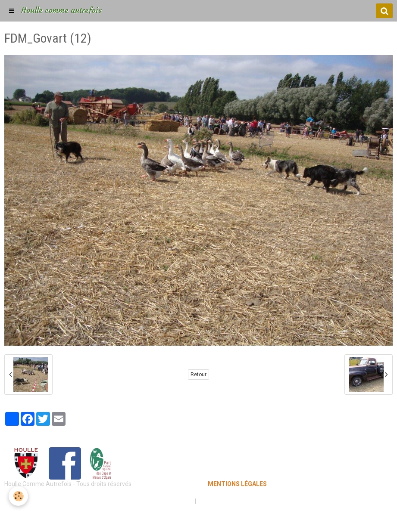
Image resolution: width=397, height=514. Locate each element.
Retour (198, 375)
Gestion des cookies (225, 501)
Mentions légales (168, 501)
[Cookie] (18, 496)
